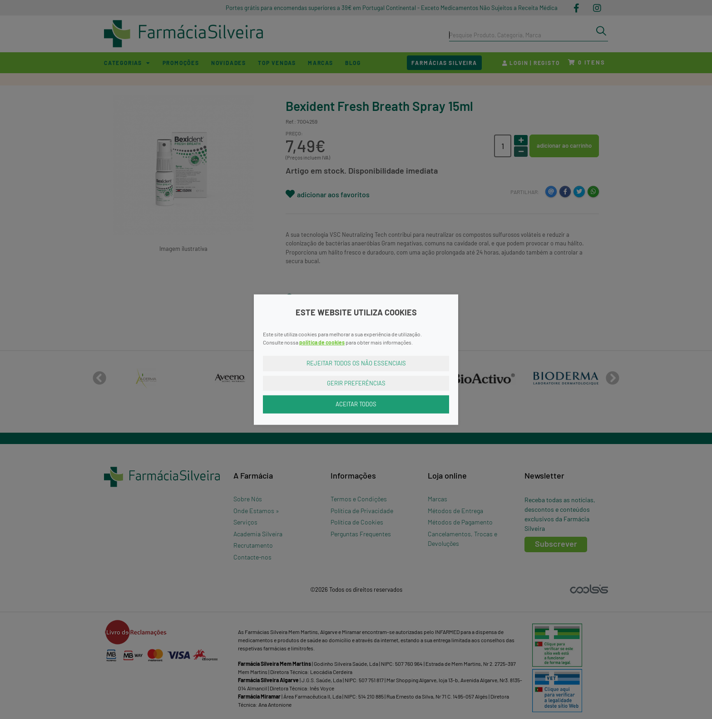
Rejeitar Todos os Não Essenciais (356, 363)
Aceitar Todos (356, 404)
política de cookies (322, 342)
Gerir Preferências (356, 382)
